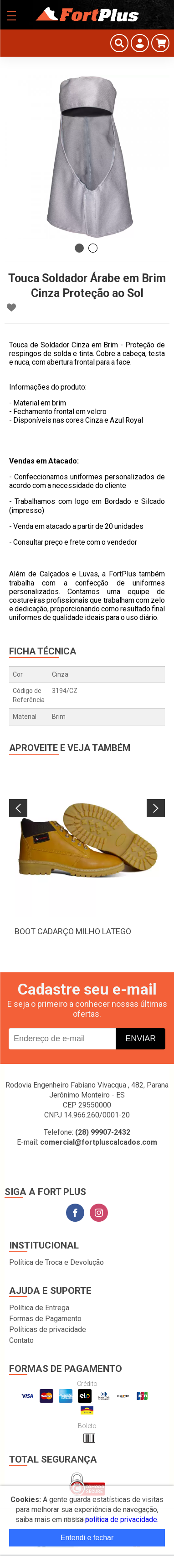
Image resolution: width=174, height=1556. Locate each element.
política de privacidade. (122, 1519)
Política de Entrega (39, 1307)
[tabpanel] (87, 157)
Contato (21, 1340)
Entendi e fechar (87, 1537)
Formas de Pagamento (45, 1318)
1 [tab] (79, 248)
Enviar (140, 1038)
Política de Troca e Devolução (56, 1262)
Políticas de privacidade (47, 1329)
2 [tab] (92, 248)
